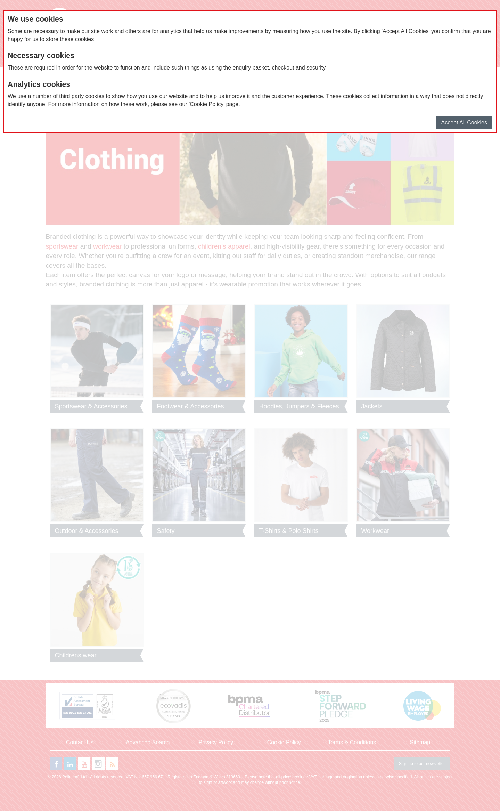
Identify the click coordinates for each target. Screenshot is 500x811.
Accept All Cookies (464, 122)
